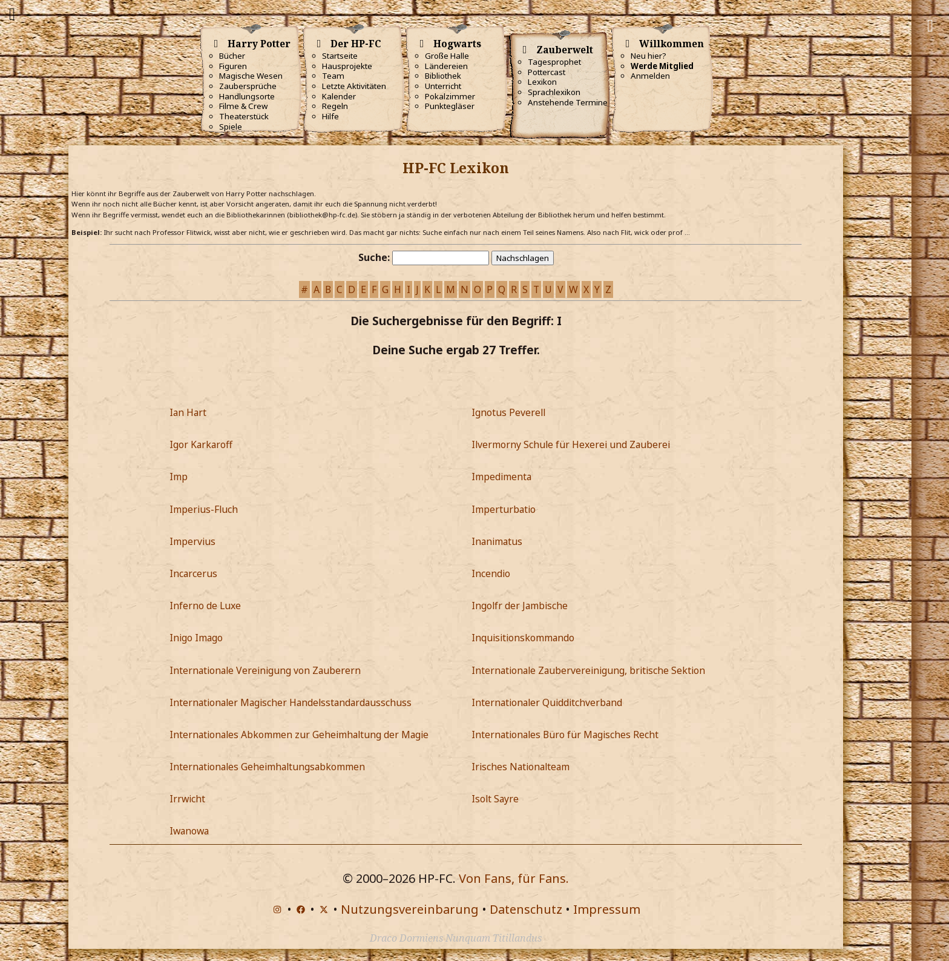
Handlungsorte (247, 96)
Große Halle (447, 55)
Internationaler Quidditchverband (546, 702)
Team (333, 75)
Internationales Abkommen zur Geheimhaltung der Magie (299, 734)
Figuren (233, 66)
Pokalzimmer (450, 96)
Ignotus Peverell (508, 412)
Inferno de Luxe (205, 605)
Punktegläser (450, 106)
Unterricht (443, 86)
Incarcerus (193, 573)
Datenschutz (526, 909)
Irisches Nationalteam (520, 766)
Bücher (232, 55)
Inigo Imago (196, 637)
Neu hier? (648, 55)
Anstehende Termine (568, 102)
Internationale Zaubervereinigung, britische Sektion (588, 670)
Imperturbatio (503, 509)
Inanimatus (496, 541)
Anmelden (650, 75)
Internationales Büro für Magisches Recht (564, 734)
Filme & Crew (243, 106)
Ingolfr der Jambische (519, 605)
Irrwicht (187, 798)
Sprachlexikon (554, 92)
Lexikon (542, 81)
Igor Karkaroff (200, 444)
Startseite (340, 55)
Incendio (490, 573)
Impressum (606, 909)
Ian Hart (187, 412)
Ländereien (446, 66)
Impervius (192, 541)
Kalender (339, 96)
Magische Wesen (251, 75)
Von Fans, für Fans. (514, 878)
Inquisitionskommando (522, 637)
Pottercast (546, 72)
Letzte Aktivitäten (354, 86)
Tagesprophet (554, 61)
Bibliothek (443, 75)
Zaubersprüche (248, 86)
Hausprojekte (347, 66)
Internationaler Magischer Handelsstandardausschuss (290, 702)
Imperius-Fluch (203, 509)
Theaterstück (244, 116)
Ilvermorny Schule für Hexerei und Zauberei (570, 444)
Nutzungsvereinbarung (410, 909)
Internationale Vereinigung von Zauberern (265, 670)
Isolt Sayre (495, 798)
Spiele (230, 126)
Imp (178, 476)
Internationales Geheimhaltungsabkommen (267, 766)
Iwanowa (189, 830)
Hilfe (330, 116)
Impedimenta (501, 476)
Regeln (335, 106)
